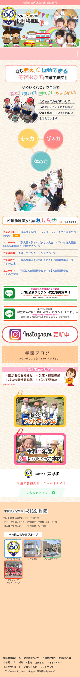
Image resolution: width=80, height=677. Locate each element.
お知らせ (39, 662)
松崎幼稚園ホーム (12, 657)
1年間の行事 (65, 657)
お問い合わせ (30, 666)
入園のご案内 (49, 657)
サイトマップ (46, 666)
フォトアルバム (54, 662)
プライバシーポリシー (14, 671)
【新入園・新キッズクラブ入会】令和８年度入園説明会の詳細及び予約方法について (39, 244)
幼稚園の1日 (9, 662)
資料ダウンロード (12, 666)
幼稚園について (31, 657)
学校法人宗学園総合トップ (41, 671)
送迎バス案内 (25, 662)
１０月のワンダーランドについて (37, 253)
